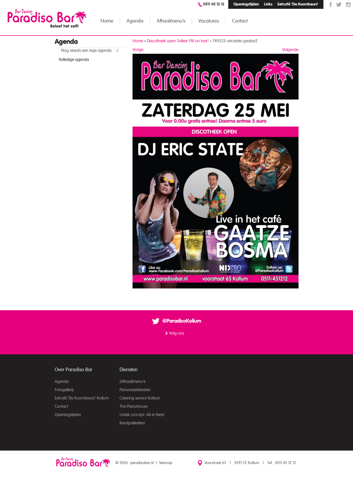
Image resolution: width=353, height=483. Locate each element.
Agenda (135, 21)
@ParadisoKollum (181, 321)
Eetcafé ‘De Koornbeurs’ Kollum (82, 398)
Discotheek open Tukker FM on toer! (178, 41)
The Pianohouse (134, 406)
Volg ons (176, 333)
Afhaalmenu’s (171, 21)
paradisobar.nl (142, 463)
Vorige (138, 50)
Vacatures (208, 21)
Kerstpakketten (132, 423)
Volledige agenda (74, 60)
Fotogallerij (64, 390)
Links (268, 4)
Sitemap (165, 463)
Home (107, 21)
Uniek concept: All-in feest (142, 415)
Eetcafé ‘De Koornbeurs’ (298, 4)
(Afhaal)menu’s (133, 382)
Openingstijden (246, 4)
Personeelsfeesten (135, 390)
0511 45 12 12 (213, 4)
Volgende (290, 50)
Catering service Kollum (140, 398)
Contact (240, 21)
